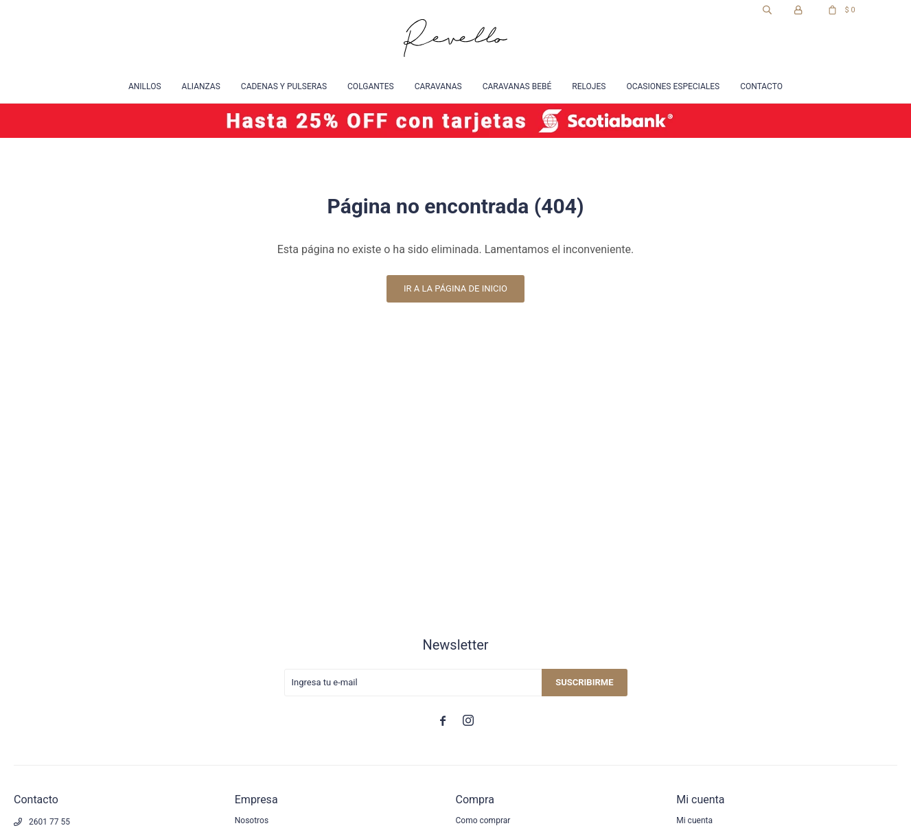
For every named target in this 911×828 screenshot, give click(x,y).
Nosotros (251, 820)
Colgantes (370, 86)
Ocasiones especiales (672, 86)
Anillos (144, 86)
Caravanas (438, 86)
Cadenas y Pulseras (284, 86)
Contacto (761, 86)
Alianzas (201, 86)
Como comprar (483, 820)
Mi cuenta (694, 820)
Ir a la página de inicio (455, 288)
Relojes (589, 86)
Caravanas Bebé (517, 86)
